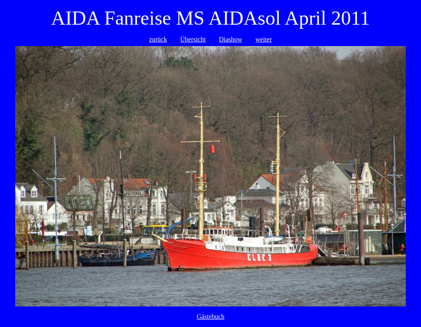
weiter (263, 39)
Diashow (230, 39)
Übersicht (193, 39)
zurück (158, 39)
